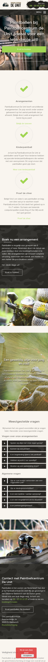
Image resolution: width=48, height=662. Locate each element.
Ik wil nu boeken (24, 49)
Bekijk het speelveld (24, 58)
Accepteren (27, 656)
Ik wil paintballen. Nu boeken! (17, 609)
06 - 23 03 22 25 (37, 6)
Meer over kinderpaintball (24, 170)
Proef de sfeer (24, 218)
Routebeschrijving (9, 625)
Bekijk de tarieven (24, 124)
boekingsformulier (9, 602)
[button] (24, 443)
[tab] (24, 443)
